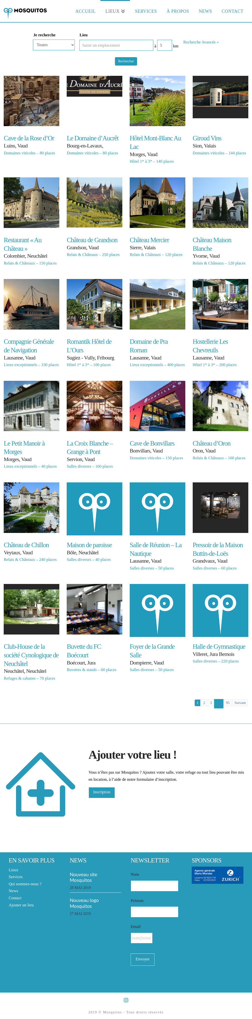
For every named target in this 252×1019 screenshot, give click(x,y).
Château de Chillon (26, 545)
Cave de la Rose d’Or (29, 138)
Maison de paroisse (89, 545)
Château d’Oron (211, 443)
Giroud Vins (207, 138)
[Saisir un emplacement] (116, 45)
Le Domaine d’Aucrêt (92, 138)
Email (136, 926)
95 (228, 703)
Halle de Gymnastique (219, 646)
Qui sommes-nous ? (25, 884)
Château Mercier (149, 240)
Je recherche (44, 35)
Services (16, 876)
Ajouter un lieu (21, 905)
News (13, 890)
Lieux (13, 870)
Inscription (101, 792)
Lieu (83, 35)
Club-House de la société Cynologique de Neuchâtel (31, 655)
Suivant (240, 703)
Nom (135, 874)
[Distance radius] (164, 45)
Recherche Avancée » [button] (201, 42)
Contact (15, 898)
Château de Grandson (92, 240)
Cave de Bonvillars (152, 443)
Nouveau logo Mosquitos (84, 903)
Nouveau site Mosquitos (83, 877)
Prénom (137, 900)
